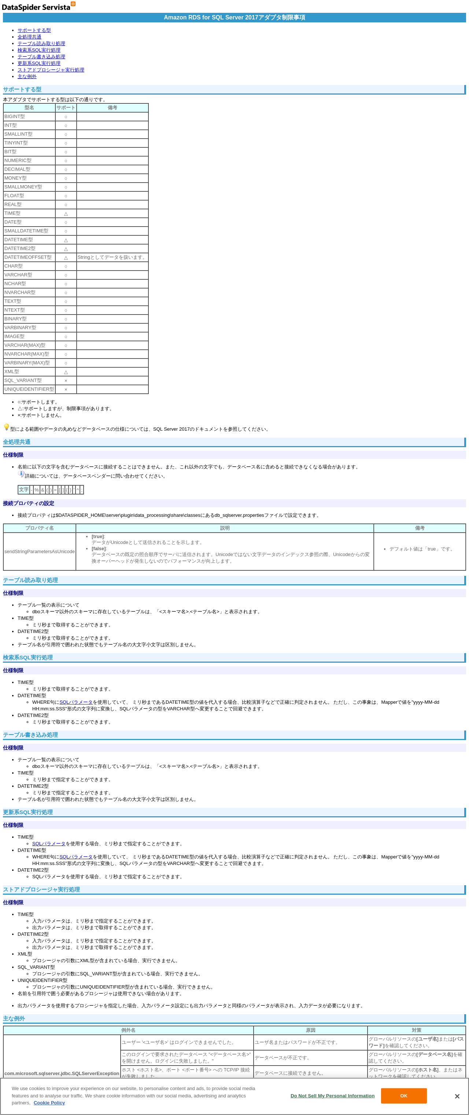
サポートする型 (34, 30)
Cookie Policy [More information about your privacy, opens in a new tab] (49, 1102)
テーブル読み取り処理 (41, 43)
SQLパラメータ (76, 702)
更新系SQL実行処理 (39, 63)
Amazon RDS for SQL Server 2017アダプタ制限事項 (234, 17)
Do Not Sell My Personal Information (332, 1096)
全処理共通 (29, 37)
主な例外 (27, 76)
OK (404, 1096)
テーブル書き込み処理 (41, 56)
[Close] (457, 1096)
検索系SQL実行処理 (39, 50)
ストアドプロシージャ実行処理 (51, 70)
